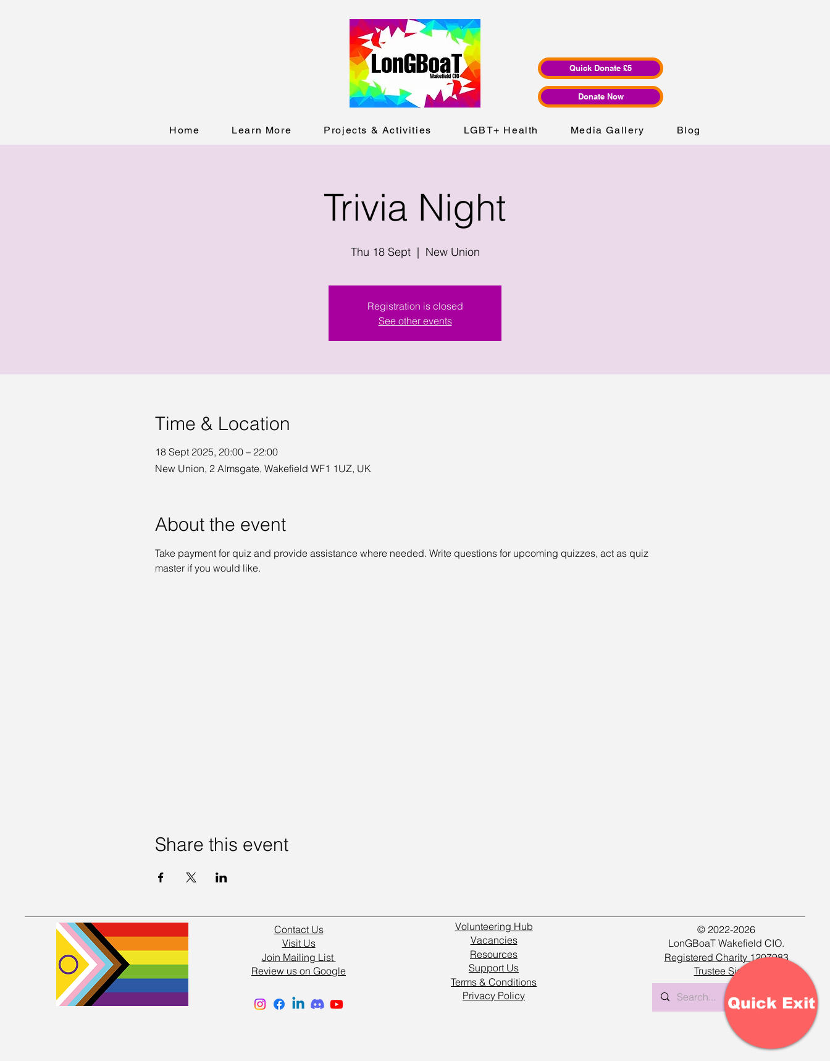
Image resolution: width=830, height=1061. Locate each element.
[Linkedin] (298, 1004)
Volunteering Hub (494, 926)
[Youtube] (336, 1004)
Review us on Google (298, 971)
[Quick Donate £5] (600, 68)
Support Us (494, 968)
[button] (261, 130)
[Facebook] (279, 1004)
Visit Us (299, 943)
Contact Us (299, 929)
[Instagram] (260, 1004)
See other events (415, 321)
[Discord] (317, 1004)
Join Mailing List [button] (299, 957)
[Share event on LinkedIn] (221, 877)
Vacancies (494, 940)
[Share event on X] (191, 877)
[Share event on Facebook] (161, 877)
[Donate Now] (600, 97)
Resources (494, 954)
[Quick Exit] (771, 1003)
